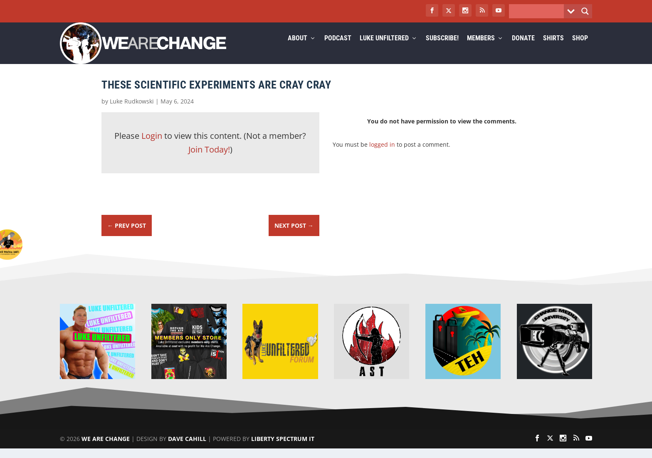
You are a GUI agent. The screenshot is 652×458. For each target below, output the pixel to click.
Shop (580, 48)
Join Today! (209, 159)
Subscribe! (442, 48)
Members (481, 48)
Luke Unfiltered (384, 48)
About (297, 48)
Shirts (553, 48)
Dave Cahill (187, 448)
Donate (523, 48)
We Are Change (106, 448)
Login (151, 145)
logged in (382, 154)
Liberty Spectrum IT (282, 448)
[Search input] (538, 11)
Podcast (337, 48)
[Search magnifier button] (585, 11)
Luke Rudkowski (132, 111)
